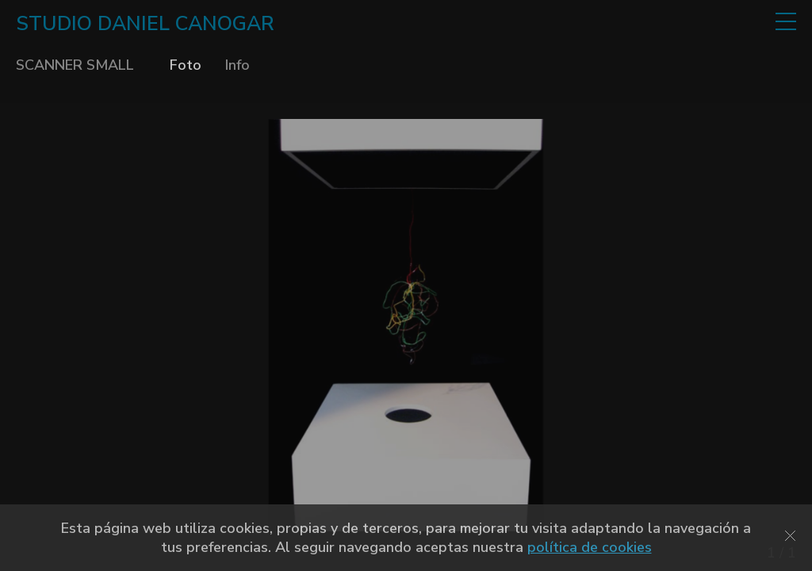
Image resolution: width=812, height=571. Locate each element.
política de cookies (589, 547)
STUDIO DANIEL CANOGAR (145, 24)
